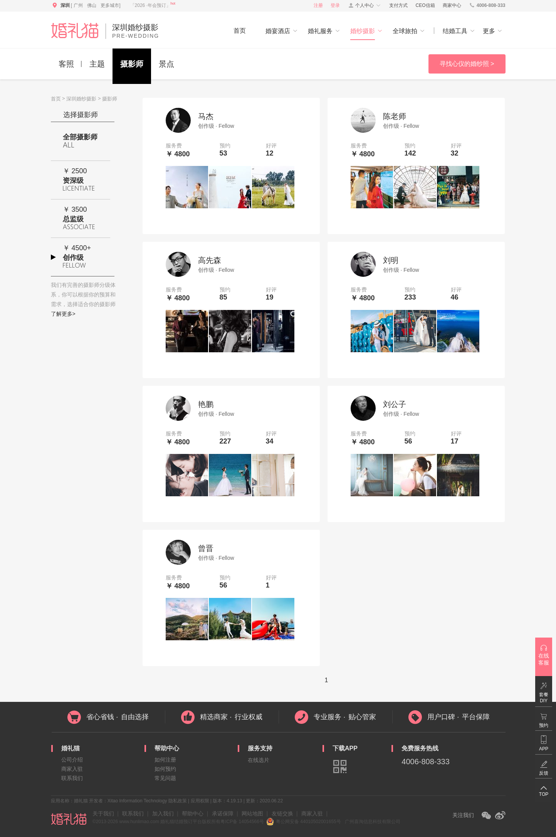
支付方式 (398, 5)
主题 (97, 64)
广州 (78, 5)
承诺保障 (222, 813)
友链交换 (282, 813)
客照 (66, 64)
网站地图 (252, 813)
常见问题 (165, 778)
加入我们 (163, 813)
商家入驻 (72, 769)
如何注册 (165, 760)
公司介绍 (72, 760)
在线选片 (258, 760)
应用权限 (200, 801)
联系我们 (72, 778)
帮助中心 (192, 813)
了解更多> (63, 314)
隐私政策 (177, 801)
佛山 (91, 5)
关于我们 (103, 813)
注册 (318, 5)
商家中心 (452, 5)
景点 (166, 64)
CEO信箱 (425, 5)
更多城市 (110, 5)
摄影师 (131, 64)
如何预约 (165, 769)
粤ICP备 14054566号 (242, 821)
